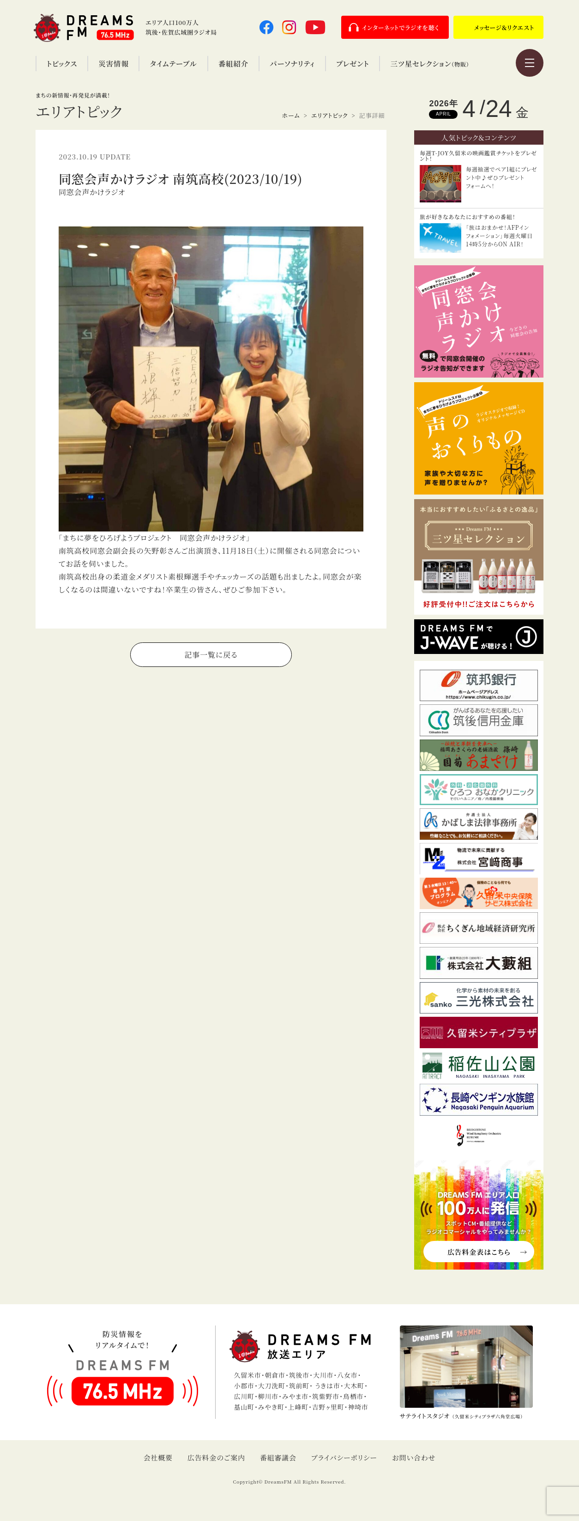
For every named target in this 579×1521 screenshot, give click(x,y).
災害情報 (113, 63)
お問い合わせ (414, 1457)
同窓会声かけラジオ (92, 192)
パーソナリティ (292, 63)
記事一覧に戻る (211, 654)
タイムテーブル (173, 63)
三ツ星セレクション (429, 63)
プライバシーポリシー (344, 1457)
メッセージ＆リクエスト (504, 27)
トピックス (62, 63)
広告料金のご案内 (216, 1457)
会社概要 (158, 1457)
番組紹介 (233, 63)
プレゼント (352, 63)
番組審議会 (278, 1457)
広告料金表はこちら (478, 1252)
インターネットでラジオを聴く (401, 27)
